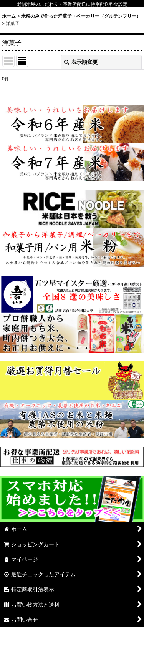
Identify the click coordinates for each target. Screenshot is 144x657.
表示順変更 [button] (81, 62)
